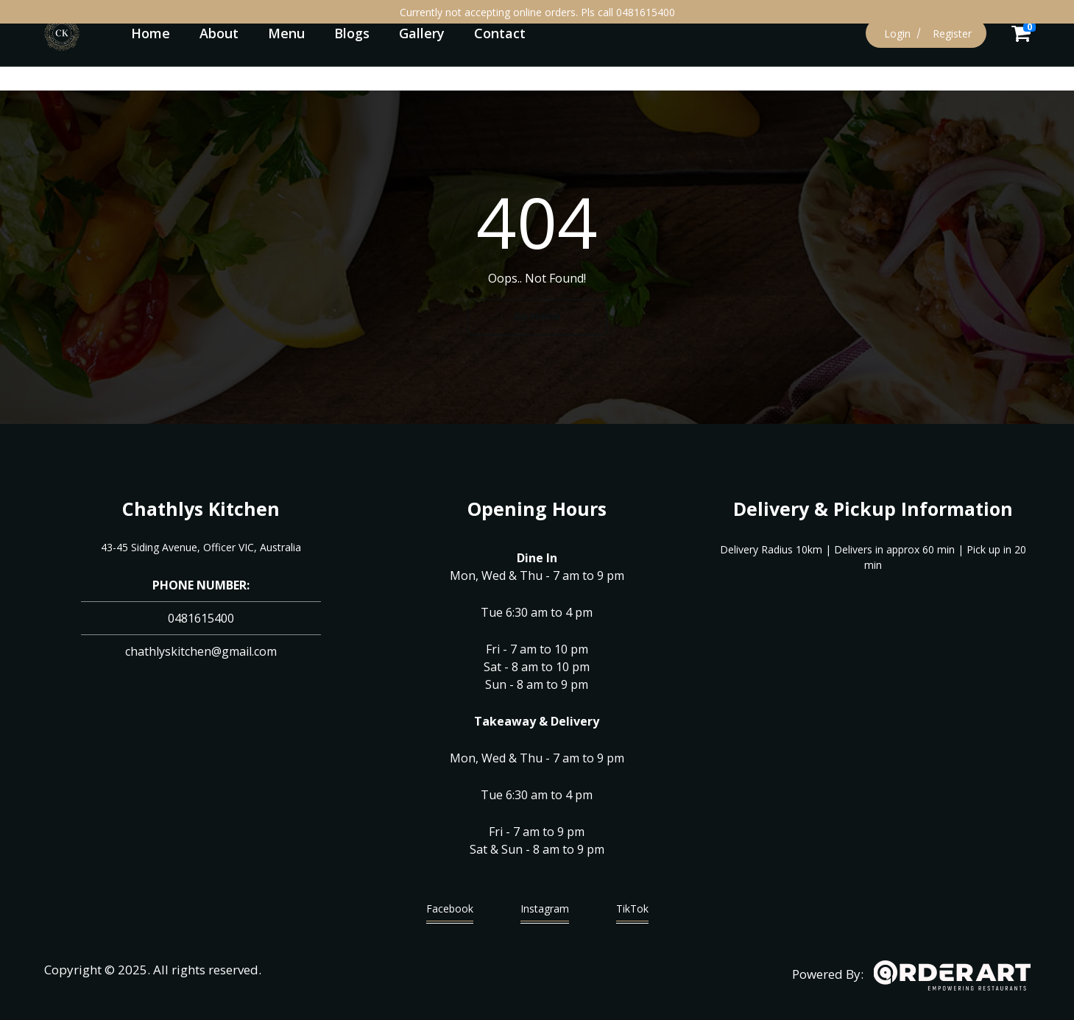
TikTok (632, 912)
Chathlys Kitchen (201, 508)
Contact (500, 33)
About (219, 33)
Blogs (352, 33)
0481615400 (201, 618)
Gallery (422, 33)
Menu (286, 33)
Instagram (544, 912)
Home (150, 33)
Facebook (449, 912)
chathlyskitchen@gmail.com (201, 651)
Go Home (537, 316)
